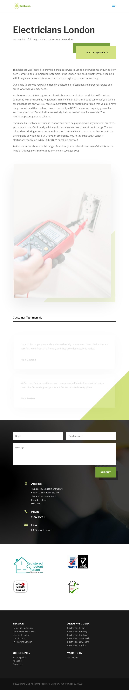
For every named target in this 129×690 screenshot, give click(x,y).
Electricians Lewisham (78, 641)
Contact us (18, 664)
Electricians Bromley (77, 631)
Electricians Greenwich (78, 638)
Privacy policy (19, 657)
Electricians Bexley (76, 628)
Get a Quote (96, 52)
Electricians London (76, 645)
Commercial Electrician (24, 631)
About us (17, 660)
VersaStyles (72, 657)
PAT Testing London (22, 641)
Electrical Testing (21, 635)
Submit (105, 472)
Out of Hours (19, 638)
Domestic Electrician (23, 628)
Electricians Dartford (77, 635)
